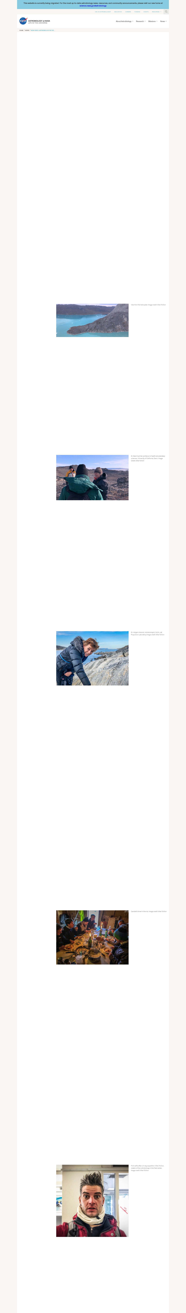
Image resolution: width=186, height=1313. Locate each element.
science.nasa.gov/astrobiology (93, 6)
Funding (137, 11)
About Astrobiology (123, 21)
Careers (128, 11)
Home (21, 30)
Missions (152, 21)
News (162, 21)
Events (146, 11)
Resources (156, 11)
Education (118, 11)
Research (140, 21)
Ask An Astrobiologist (103, 11)
